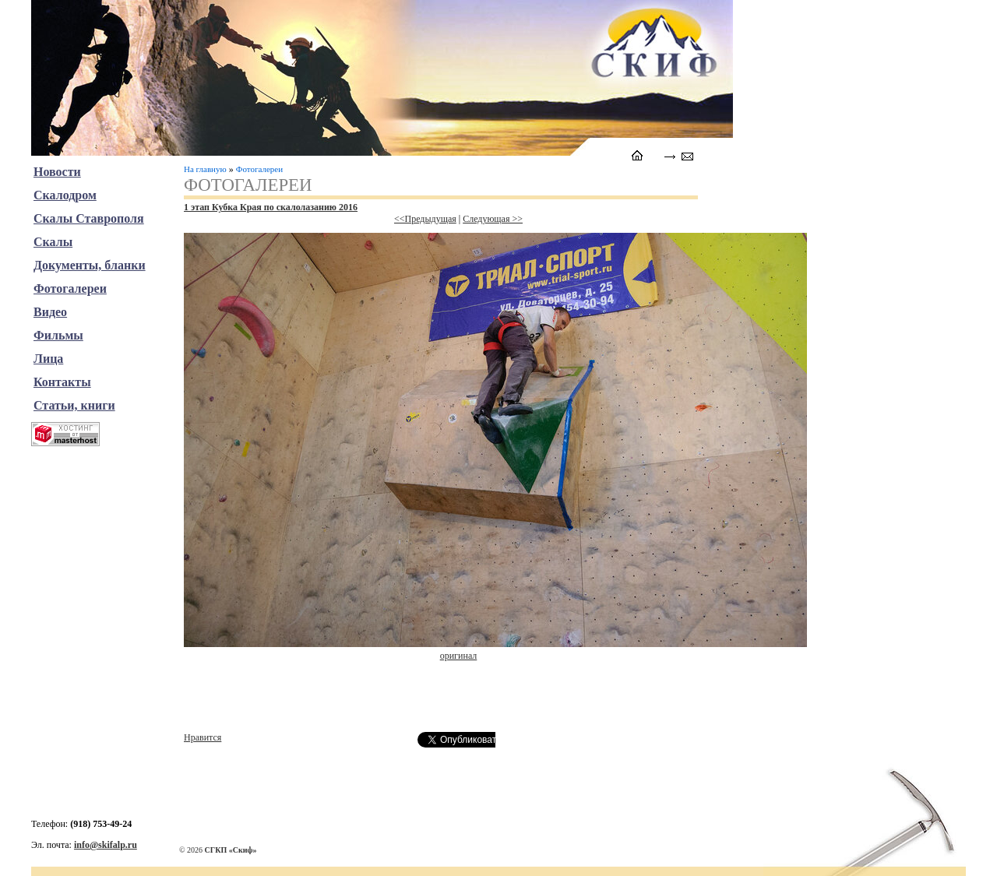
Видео (50, 311)
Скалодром (65, 195)
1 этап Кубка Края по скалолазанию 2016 (271, 207)
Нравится (202, 737)
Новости (57, 171)
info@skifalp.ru (105, 844)
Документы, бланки (89, 265)
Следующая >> (493, 218)
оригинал (458, 655)
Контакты (62, 382)
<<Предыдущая (425, 218)
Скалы (52, 241)
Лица (48, 358)
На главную (205, 169)
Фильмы (58, 335)
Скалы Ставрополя (88, 218)
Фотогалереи (259, 169)
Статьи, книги (74, 405)
